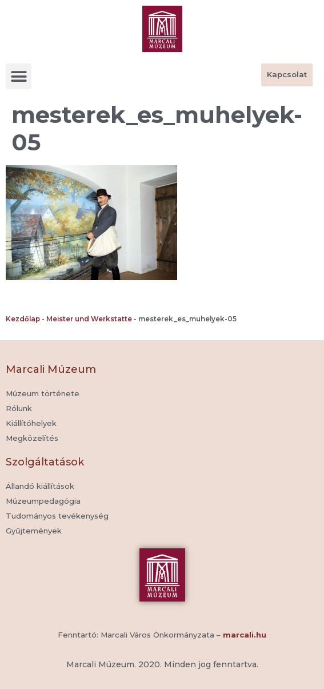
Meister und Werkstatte (89, 318)
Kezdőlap (23, 318)
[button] (18, 76)
